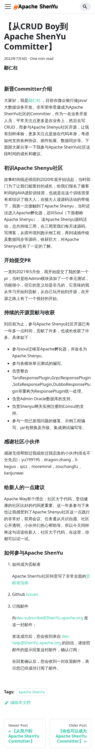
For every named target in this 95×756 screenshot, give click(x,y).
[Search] (85, 7)
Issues (32, 594)
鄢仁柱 (34, 100)
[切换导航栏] (8, 6)
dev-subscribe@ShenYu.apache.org (49, 618)
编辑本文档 (17, 702)
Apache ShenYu (31, 692)
